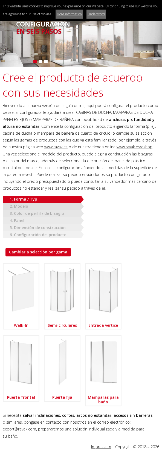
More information (69, 14)
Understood (96, 14)
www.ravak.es (56, 146)
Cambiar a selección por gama (38, 252)
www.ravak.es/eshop (134, 146)
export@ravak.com (19, 429)
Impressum (101, 446)
